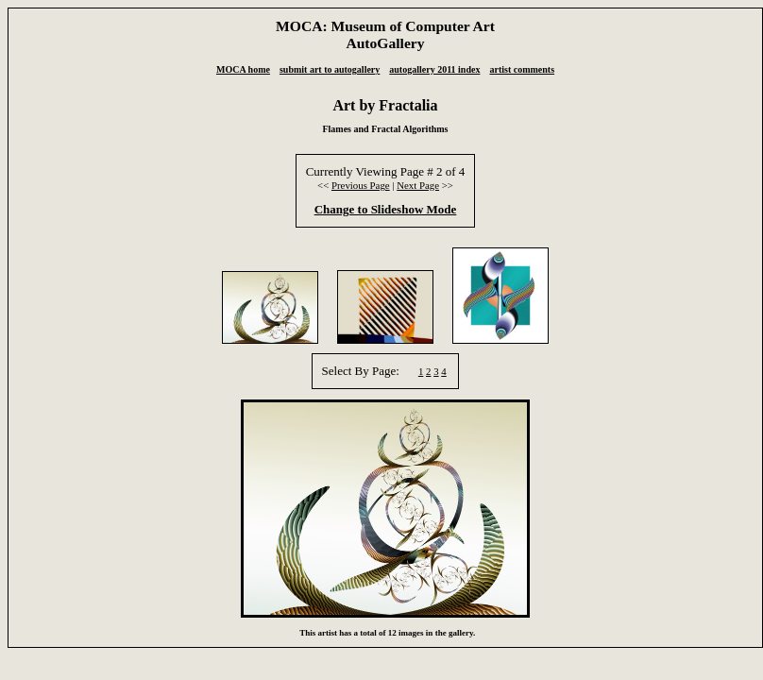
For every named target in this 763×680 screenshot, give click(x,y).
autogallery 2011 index (434, 69)
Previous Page (360, 185)
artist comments (521, 69)
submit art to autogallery (330, 69)
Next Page (418, 185)
